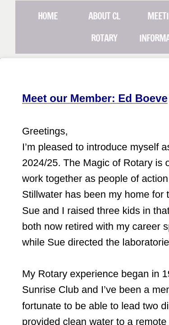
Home (48, 16)
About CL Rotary (104, 27)
